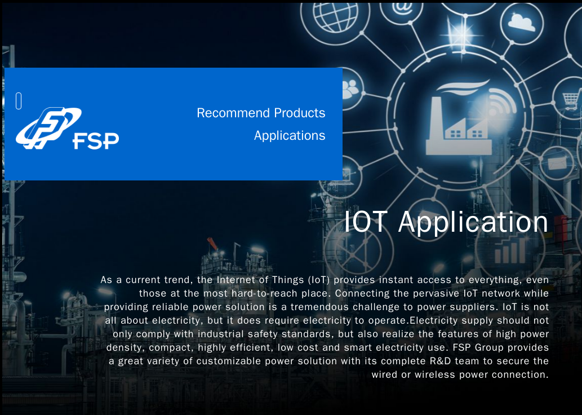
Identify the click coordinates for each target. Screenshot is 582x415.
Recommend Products (261, 112)
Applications (290, 135)
